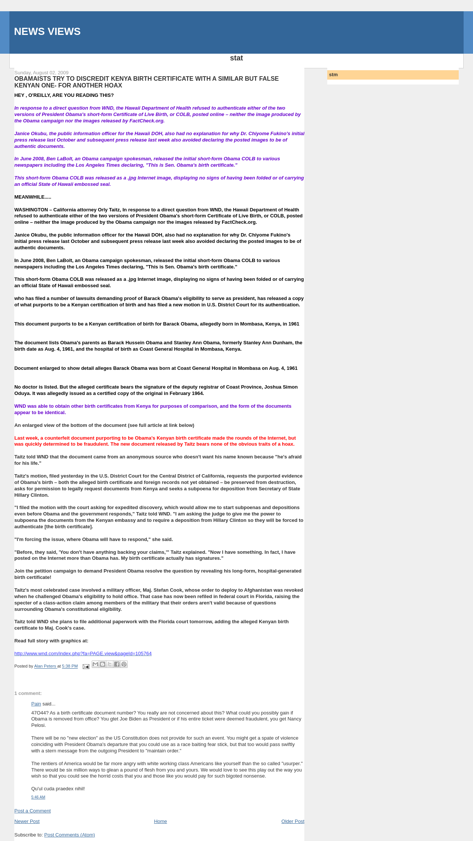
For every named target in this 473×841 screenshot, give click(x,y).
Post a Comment (32, 811)
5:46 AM (38, 797)
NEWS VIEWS (47, 31)
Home (160, 821)
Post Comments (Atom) (69, 835)
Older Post (292, 821)
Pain (36, 704)
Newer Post (26, 821)
